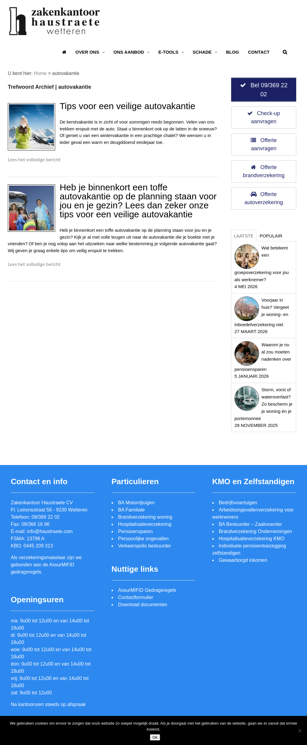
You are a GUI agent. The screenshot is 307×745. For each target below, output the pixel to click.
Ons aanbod (129, 52)
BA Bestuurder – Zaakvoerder (250, 524)
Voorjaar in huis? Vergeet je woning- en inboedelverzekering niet (261, 312)
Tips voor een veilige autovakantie (127, 106)
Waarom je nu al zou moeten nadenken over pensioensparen (262, 357)
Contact (259, 52)
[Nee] (300, 731)
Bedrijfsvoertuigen (238, 502)
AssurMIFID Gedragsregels (147, 590)
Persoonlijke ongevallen (143, 538)
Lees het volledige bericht (34, 159)
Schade (202, 52)
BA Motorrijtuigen (136, 502)
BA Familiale (131, 509)
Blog (232, 52)
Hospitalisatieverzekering (144, 524)
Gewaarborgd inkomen (243, 560)
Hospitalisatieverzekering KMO (252, 538)
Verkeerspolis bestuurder (144, 545)
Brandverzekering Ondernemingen (255, 531)
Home (40, 73)
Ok (154, 737)
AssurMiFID (61, 564)
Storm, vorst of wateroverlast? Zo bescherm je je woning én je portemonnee (263, 404)
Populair (271, 235)
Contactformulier (135, 597)
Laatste (244, 235)
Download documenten (142, 604)
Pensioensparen (135, 531)
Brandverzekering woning (145, 517)
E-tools (168, 52)
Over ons (87, 52)
